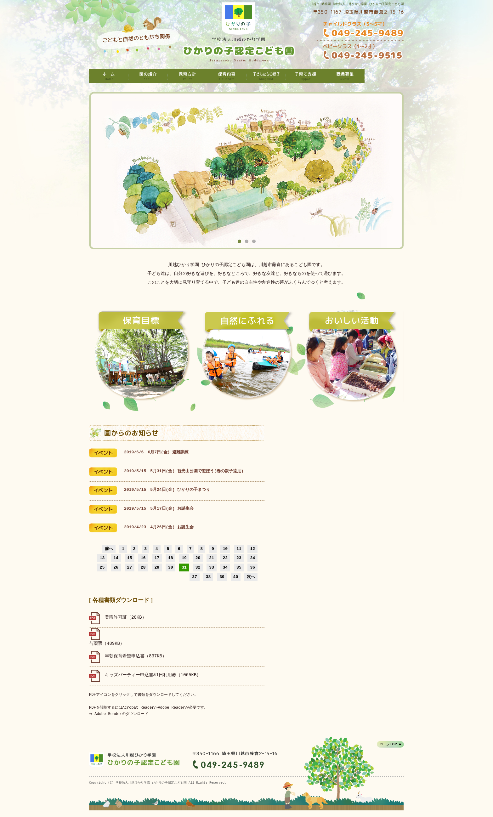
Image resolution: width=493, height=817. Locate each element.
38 (208, 577)
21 (211, 558)
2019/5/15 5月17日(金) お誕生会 (159, 509)
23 (238, 558)
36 (252, 567)
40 (235, 577)
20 (198, 558)
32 (198, 567)
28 (143, 567)
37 (194, 577)
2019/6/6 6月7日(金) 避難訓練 (156, 452)
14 (115, 558)
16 (143, 558)
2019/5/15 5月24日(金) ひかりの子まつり (167, 490)
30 (170, 567)
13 (102, 558)
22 (225, 558)
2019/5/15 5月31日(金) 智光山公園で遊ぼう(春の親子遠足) (184, 471)
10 (225, 549)
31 (184, 567)
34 (225, 567)
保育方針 (187, 76)
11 (238, 549)
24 (252, 558)
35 (238, 567)
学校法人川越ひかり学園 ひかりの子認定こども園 (108, 76)
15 (129, 558)
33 (211, 567)
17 (156, 558)
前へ (109, 549)
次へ (251, 577)
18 (170, 558)
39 (221, 577)
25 (102, 567)
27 (129, 567)
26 (115, 567)
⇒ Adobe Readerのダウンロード (119, 714)
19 (184, 558)
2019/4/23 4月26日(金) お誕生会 (159, 527)
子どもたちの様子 (266, 76)
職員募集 (345, 76)
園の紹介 (148, 76)
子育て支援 (305, 76)
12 (252, 549)
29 (156, 567)
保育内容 (226, 76)
